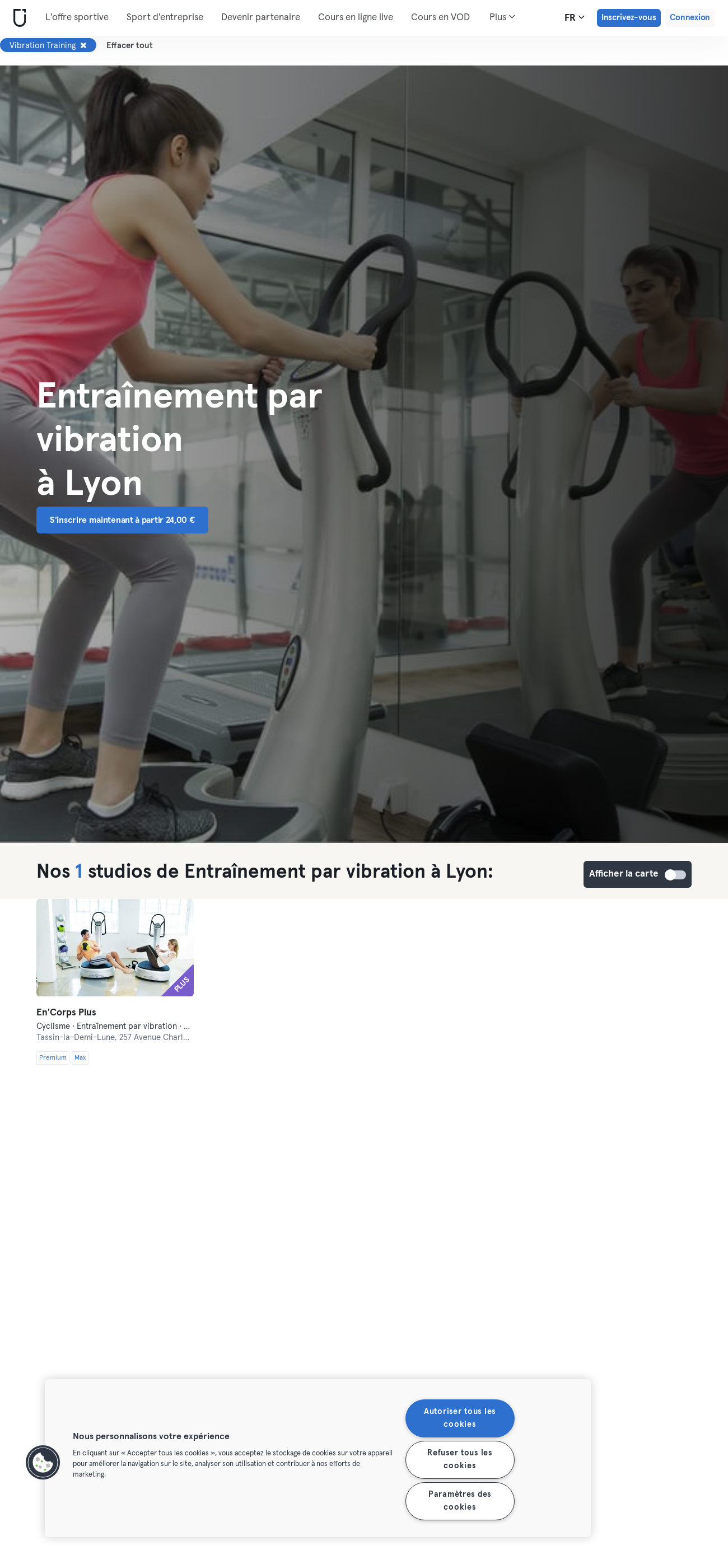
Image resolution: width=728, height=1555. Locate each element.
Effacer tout (129, 45)
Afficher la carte (676, 874)
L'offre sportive (77, 17)
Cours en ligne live (355, 17)
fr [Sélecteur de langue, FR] (574, 17)
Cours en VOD (440, 17)
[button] (43, 1463)
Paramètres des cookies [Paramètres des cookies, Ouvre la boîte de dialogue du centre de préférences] (459, 1501)
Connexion (690, 17)
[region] (318, 1458)
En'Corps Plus (66, 1013)
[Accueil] (17, 18)
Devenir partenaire (260, 17)
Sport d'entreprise (165, 17)
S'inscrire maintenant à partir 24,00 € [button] (122, 520)
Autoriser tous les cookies (460, 1418)
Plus (502, 16)
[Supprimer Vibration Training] (83, 45)
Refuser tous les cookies (459, 1459)
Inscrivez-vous (628, 17)
